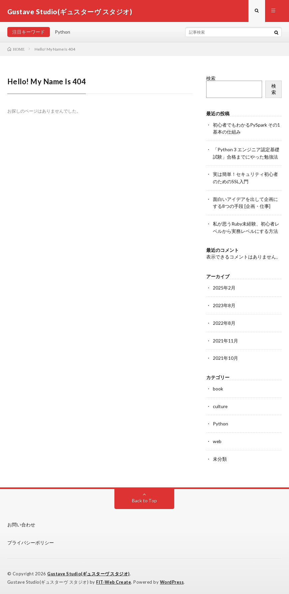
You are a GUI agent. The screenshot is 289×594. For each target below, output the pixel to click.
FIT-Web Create (114, 579)
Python (62, 33)
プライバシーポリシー (30, 539)
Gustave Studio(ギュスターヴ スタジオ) (89, 570)
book (218, 386)
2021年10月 (225, 356)
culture (220, 404)
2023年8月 (224, 304)
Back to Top (144, 497)
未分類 (220, 456)
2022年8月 (224, 321)
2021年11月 (225, 339)
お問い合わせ (21, 521)
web (217, 438)
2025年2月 (224, 287)
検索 (211, 79)
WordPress (174, 579)
